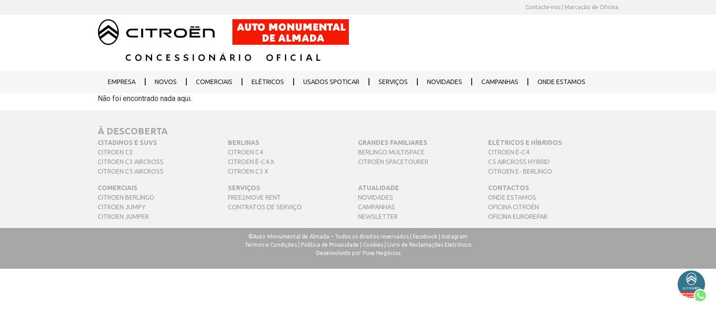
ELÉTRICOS (268, 81)
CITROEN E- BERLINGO (520, 171)
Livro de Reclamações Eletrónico (429, 245)
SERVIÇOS (393, 81)
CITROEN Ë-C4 (508, 152)
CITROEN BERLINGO (126, 197)
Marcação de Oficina (590, 7)
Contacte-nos (543, 7)
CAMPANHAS (499, 81)
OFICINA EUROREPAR (518, 216)
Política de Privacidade (330, 245)
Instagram (455, 236)
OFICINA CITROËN (513, 207)
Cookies (373, 245)
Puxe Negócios (381, 253)
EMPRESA (122, 81)
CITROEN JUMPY (122, 207)
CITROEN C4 (245, 152)
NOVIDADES (444, 81)
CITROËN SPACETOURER (393, 161)
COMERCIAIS (214, 81)
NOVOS (166, 81)
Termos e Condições (271, 245)
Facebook (425, 236)
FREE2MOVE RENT (254, 197)
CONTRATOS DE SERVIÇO (265, 207)
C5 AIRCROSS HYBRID (519, 161)
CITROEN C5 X (248, 171)
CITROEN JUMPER (123, 216)
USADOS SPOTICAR (331, 81)
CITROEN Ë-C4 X (251, 161)
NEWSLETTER (378, 216)
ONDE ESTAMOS (561, 81)
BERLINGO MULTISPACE (391, 152)
